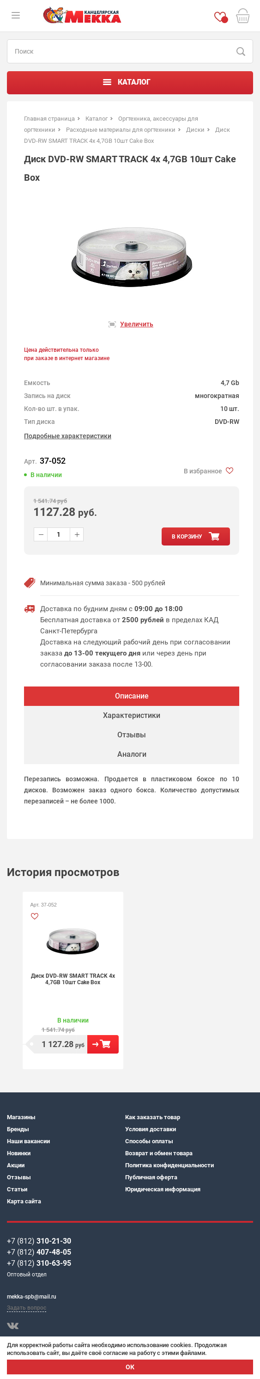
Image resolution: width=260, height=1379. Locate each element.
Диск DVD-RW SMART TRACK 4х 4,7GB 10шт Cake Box (73, 979)
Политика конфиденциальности (169, 1165)
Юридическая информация (162, 1189)
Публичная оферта (151, 1177)
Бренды (18, 1129)
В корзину (103, 1044)
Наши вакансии (28, 1141)
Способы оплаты (149, 1141)
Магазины (21, 1117)
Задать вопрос (26, 1308)
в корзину (187, 536)
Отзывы (19, 1177)
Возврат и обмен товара (159, 1153)
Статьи (17, 1189)
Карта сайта (24, 1201)
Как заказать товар (152, 1117)
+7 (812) (39, 1241)
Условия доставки (150, 1129)
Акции (15, 1165)
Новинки (18, 1153)
